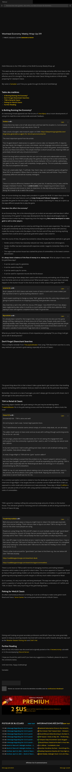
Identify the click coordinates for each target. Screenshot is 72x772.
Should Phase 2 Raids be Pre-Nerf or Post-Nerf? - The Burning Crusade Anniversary (54, 742)
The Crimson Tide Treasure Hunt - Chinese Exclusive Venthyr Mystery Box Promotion (54, 731)
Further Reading (10, 105)
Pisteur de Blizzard (13, 723)
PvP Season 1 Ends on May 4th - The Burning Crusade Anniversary (54, 737)
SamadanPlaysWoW (27, 37)
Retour (4, 2)
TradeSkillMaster (8, 407)
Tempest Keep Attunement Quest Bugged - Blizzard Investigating (54, 740)
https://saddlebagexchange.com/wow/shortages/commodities (25, 563)
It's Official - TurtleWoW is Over (49, 745)
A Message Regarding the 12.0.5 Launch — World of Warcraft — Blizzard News (21, 740)
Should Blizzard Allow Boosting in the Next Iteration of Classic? (54, 734)
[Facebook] (9, 683)
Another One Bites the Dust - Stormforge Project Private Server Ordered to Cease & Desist (54, 748)
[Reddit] (13, 683)
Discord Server (24, 652)
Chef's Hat (33, 640)
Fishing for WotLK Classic (13, 102)
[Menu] (2, 6)
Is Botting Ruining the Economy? (16, 96)
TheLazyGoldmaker (31, 345)
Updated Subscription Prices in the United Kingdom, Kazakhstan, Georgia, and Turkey (54, 728)
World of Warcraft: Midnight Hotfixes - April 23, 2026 (21, 748)
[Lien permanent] (18, 683)
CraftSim (64, 485)
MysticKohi (7, 316)
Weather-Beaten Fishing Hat (17, 640)
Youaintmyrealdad (9, 519)
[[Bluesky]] (4, 683)
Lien (62, 122)
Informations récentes (50, 723)
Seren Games (19, 597)
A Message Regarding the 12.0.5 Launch (20, 728)
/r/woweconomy (55, 649)
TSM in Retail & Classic (12, 100)
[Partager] (70, 6)
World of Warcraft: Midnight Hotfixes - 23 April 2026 (21, 745)
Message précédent (8, 768)
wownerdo (7, 288)
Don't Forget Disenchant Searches (16, 98)
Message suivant (65, 768)
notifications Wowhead (55, 689)
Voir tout (31, 723)
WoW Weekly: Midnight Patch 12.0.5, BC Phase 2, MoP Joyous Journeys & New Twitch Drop (54, 754)
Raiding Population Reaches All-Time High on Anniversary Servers (54, 751)
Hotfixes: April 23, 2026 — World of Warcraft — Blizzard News (21, 751)
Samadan (13, 84)
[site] (4, 688)
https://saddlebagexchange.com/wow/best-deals (20, 558)
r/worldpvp (42, 114)
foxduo (5, 121)
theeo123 (6, 415)
